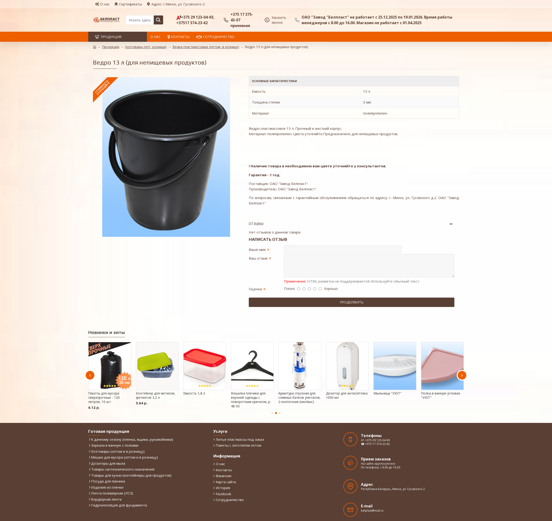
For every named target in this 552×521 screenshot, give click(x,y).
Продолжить (352, 287)
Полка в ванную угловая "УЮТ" (440, 375)
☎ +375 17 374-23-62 (375, 424)
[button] (90, 355)
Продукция (110, 47)
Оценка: (255, 274)
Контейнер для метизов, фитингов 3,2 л (155, 375)
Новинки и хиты (106, 311)
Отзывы (256, 206)
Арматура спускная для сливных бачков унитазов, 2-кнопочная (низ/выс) (299, 377)
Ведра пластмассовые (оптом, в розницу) (205, 47)
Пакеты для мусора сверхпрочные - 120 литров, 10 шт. (104, 377)
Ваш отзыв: (258, 242)
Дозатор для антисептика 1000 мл (347, 375)
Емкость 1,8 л (194, 373)
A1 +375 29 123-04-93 (375, 420)
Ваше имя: (257, 232)
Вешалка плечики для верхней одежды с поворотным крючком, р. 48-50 (251, 379)
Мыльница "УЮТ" (387, 373)
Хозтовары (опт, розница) (146, 47)
